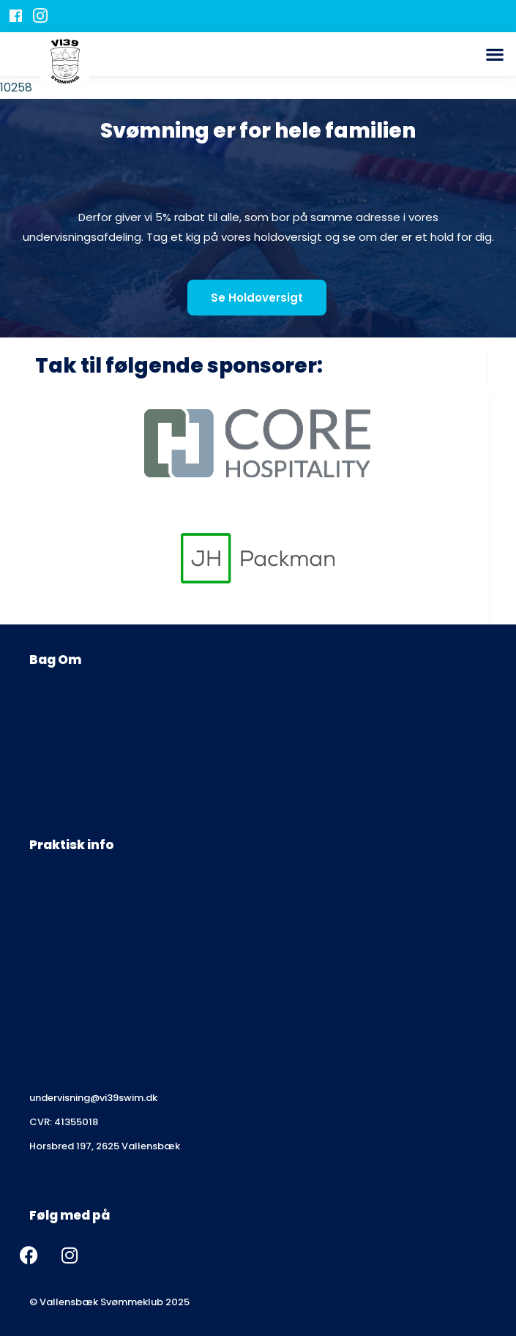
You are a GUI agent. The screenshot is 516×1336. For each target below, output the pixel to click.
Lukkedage (55, 937)
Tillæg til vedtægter (78, 776)
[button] (494, 54)
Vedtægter (56, 751)
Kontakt (56, 1030)
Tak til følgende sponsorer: (179, 365)
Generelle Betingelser (80, 703)
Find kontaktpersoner (80, 1074)
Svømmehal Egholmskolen (93, 912)
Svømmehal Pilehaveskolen (95, 888)
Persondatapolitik (72, 727)
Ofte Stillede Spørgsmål (87, 961)
